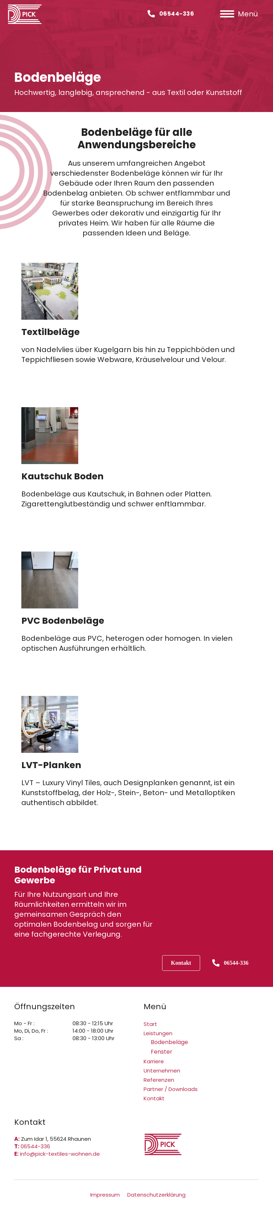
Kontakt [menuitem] (154, 1098)
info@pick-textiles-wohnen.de (60, 1154)
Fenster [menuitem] (161, 1052)
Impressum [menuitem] (105, 1194)
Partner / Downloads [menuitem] (171, 1089)
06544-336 (35, 1146)
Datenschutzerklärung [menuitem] (156, 1194)
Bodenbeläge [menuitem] (169, 1042)
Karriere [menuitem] (154, 1061)
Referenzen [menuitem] (159, 1080)
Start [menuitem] (150, 1024)
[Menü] (239, 14)
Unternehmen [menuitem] (162, 1070)
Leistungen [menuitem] (158, 1033)
